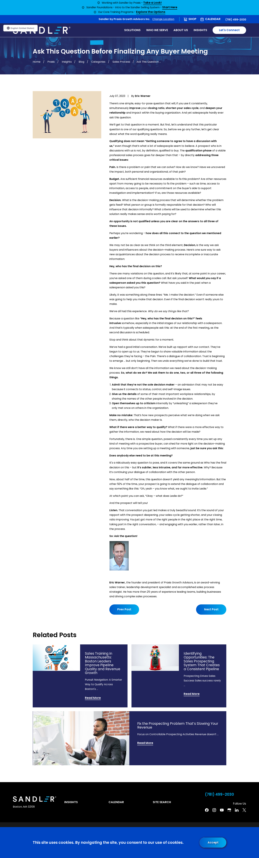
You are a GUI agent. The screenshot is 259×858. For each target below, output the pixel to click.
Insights (71, 802)
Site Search (162, 802)
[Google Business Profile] (229, 810)
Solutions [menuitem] (132, 30)
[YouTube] (222, 810)
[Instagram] (214, 810)
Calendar (213, 19)
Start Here (169, 7)
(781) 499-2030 (235, 19)
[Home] (41, 30)
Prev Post (124, 609)
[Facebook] (207, 810)
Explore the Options (150, 12)
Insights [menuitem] (200, 30)
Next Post (211, 609)
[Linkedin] (237, 810)
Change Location (163, 19)
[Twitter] (244, 810)
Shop (192, 19)
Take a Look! (152, 3)
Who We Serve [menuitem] (157, 30)
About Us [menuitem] (180, 30)
